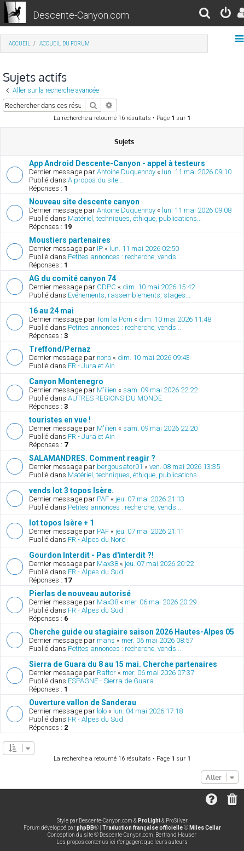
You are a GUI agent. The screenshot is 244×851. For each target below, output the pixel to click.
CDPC (106, 287)
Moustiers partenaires (70, 240)
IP (100, 248)
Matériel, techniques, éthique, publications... (135, 218)
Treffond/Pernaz (60, 349)
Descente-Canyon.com (81, 15)
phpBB (85, 828)
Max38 (107, 563)
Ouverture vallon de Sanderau (82, 702)
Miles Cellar (205, 828)
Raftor (106, 673)
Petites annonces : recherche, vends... (124, 257)
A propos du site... (95, 180)
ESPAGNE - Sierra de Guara (111, 681)
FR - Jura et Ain (91, 366)
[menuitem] (205, 14)
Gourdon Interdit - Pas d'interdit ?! (91, 555)
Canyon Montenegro (66, 381)
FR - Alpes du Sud (95, 572)
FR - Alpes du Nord (97, 539)
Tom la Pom (114, 319)
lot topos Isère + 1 (61, 522)
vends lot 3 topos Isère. (71, 490)
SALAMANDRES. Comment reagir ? (92, 458)
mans (106, 640)
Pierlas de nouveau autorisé (80, 593)
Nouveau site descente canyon (84, 201)
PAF (103, 499)
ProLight (149, 821)
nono (104, 357)
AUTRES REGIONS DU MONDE (115, 398)
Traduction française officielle (142, 828)
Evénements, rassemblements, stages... (129, 295)
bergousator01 (120, 466)
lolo (102, 711)
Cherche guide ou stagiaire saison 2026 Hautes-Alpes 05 (131, 631)
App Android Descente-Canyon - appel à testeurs (117, 163)
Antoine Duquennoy (126, 172)
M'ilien (107, 390)
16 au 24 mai (51, 310)
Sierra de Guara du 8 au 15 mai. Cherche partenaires (123, 664)
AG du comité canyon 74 (72, 278)
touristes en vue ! (60, 419)
